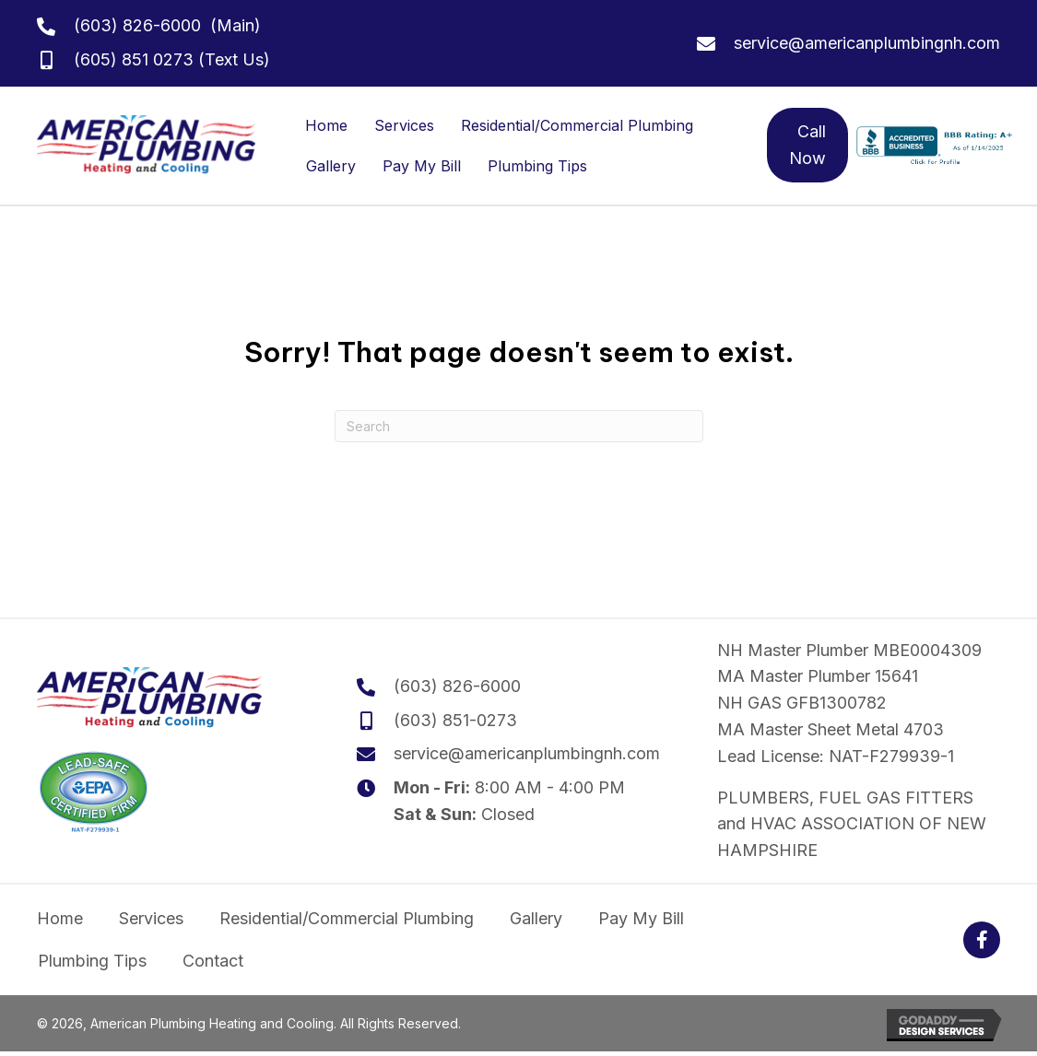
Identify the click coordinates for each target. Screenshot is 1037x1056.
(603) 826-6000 (137, 25)
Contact (213, 960)
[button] (981, 939)
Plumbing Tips (537, 166)
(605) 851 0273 (134, 59)
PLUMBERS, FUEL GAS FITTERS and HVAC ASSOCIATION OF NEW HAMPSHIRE (851, 824)
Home (326, 125)
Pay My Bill (422, 166)
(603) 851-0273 (455, 720)
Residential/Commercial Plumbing (577, 125)
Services (404, 125)
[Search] (519, 426)
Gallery (331, 166)
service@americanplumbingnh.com (867, 43)
